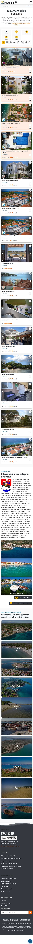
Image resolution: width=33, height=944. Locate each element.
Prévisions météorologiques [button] (20, 603)
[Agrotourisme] (25, 42)
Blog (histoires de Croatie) (9, 884)
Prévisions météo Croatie (8, 856)
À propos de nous (6, 903)
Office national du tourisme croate (11, 858)
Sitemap (17, 846)
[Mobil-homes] (18, 42)
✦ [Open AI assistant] (30, 941)
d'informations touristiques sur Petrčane (21, 24)
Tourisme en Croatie (7, 869)
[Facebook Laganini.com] (2, 833)
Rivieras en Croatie (6, 889)
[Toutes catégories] (3, 42)
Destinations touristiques (8, 878)
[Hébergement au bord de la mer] (29, 42)
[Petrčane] (16, 549)
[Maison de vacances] (10, 42)
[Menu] (30, 2)
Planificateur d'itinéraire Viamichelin (11, 866)
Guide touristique (6, 881)
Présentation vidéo (22, 598)
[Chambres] (14, 42)
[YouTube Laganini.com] (9, 833)
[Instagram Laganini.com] (5, 833)
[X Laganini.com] (12, 833)
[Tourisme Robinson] (22, 42)
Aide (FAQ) (4, 906)
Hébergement (4, 6)
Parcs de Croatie (6, 861)
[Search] (16, 2)
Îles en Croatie (5, 891)
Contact (3, 901)
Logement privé (5, 886)
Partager (28, 6)
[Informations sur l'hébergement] (30, 69)
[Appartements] (6, 42)
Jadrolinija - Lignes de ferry (9, 863)
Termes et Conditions (7, 846)
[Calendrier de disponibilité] (30, 72)
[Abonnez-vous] (30, 912)
